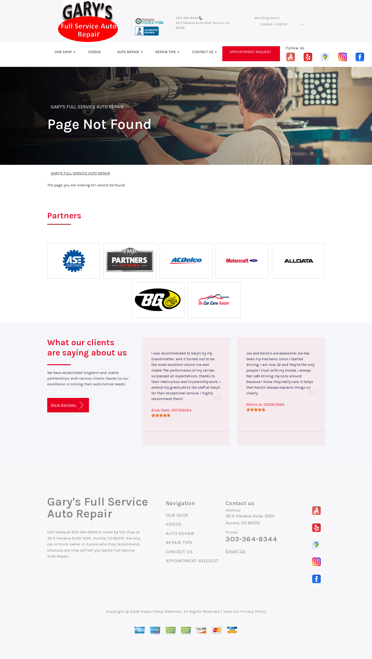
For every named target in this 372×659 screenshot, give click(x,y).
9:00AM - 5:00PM (274, 24)
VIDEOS (94, 52)
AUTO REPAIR (128, 52)
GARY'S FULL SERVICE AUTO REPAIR (87, 107)
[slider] (160, 415)
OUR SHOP (63, 52)
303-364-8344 (187, 18)
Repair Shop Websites (161, 611)
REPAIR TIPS (165, 52)
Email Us (235, 551)
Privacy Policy (253, 611)
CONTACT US (202, 52)
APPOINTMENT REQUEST (250, 52)
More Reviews (67, 405)
